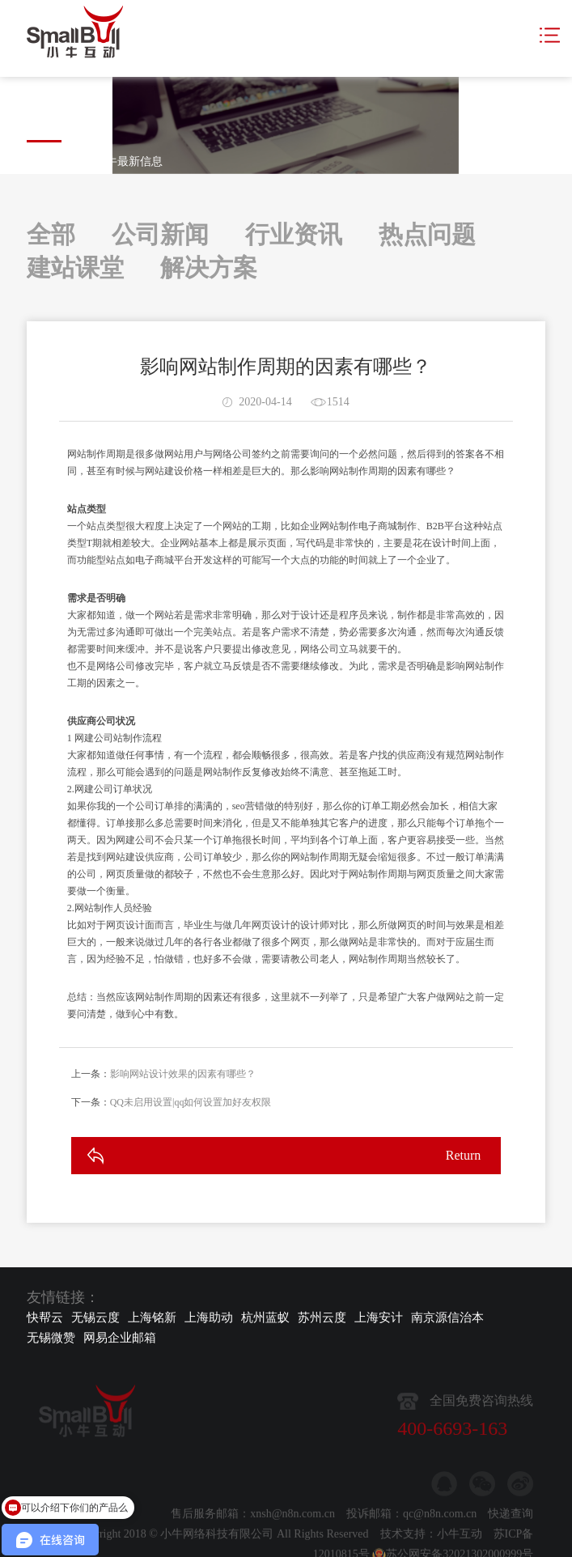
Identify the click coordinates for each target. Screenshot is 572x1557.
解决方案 (208, 267)
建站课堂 (75, 267)
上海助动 (208, 1317)
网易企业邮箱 (119, 1337)
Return (463, 1165)
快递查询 (510, 1538)
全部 (51, 234)
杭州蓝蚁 (265, 1317)
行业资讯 (293, 234)
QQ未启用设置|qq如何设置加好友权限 (191, 1112)
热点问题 (427, 234)
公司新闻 (160, 234)
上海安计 (378, 1317)
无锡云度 (95, 1317)
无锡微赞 (51, 1337)
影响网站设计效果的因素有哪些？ (183, 1083)
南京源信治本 (447, 1317)
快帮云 (45, 1317)
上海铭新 (152, 1317)
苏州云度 (322, 1317)
